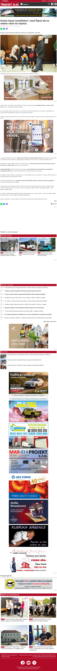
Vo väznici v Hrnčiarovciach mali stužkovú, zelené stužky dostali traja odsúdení (26, 301)
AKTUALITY (3, 25)
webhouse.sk (35, 668)
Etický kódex (45, 655)
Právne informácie (23, 655)
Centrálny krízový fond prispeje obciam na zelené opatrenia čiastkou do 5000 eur (8, 254)
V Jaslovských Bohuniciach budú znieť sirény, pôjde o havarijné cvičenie (24, 311)
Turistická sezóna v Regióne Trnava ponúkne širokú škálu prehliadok (25, 365)
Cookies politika (52, 656)
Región (7, 25)
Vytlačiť (54, 204)
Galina (55, 1)
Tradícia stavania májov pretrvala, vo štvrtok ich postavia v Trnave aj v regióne (26, 304)
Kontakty (35, 656)
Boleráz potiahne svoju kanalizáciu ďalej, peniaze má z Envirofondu (24, 307)
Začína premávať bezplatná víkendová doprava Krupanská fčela (28, 254)
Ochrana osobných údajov (34, 655)
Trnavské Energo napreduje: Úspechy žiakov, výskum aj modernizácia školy (14, 620)
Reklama (50, 655)
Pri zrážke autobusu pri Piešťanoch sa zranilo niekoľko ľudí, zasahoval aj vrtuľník (28, 314)
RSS (54, 655)
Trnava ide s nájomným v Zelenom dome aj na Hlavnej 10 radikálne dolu (13, 647)
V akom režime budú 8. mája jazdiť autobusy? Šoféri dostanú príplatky (45, 254)
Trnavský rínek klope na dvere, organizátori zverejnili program (40, 620)
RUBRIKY (25, 4)
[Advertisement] (14, 219)
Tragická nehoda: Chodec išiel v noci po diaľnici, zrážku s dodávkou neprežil (25, 297)
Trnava (2, 619)
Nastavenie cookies (42, 656)
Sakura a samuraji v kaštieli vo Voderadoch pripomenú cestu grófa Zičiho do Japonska (28, 318)
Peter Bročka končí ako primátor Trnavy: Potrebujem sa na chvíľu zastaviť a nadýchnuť (41, 648)
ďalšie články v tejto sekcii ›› (50, 321)
